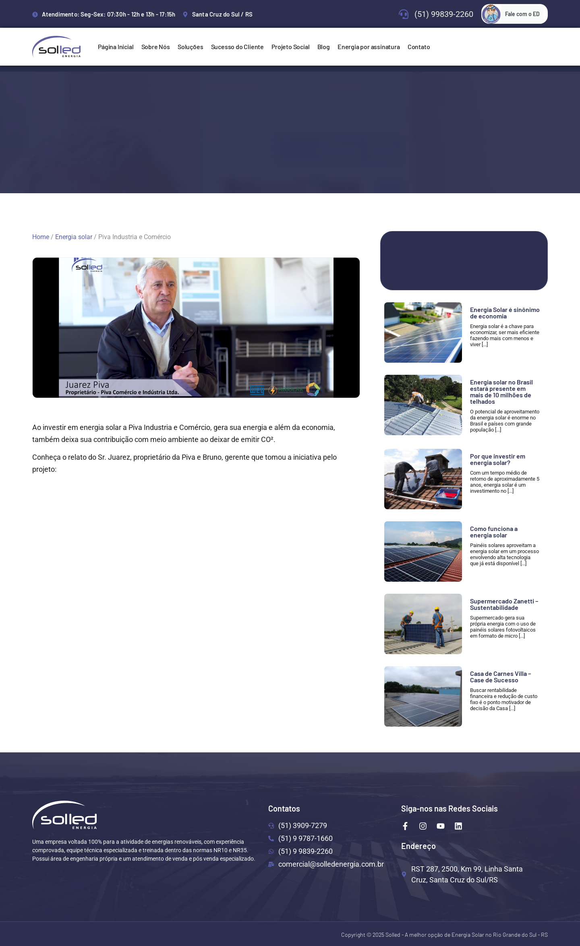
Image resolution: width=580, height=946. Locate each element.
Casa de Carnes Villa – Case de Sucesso (500, 676)
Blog (323, 46)
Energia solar (73, 237)
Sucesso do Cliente (237, 46)
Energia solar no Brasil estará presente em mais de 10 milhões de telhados (501, 391)
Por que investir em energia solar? (497, 459)
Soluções (190, 46)
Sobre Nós (155, 46)
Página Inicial (115, 46)
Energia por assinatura (369, 46)
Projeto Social (290, 46)
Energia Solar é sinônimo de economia (505, 313)
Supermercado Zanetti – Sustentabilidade (504, 604)
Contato (419, 46)
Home (40, 237)
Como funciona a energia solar (494, 532)
